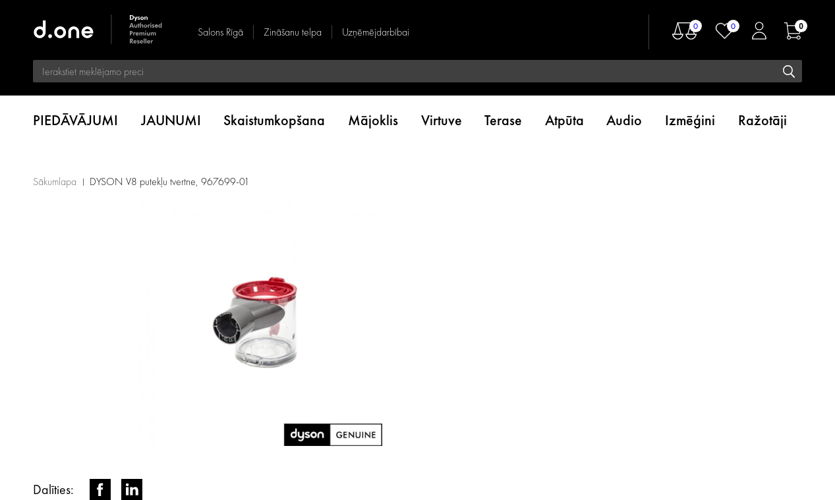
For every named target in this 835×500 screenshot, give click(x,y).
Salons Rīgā (220, 32)
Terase (503, 120)
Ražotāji (762, 120)
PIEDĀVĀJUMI (75, 120)
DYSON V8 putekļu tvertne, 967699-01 (170, 181)
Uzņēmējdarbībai (375, 32)
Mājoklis (373, 120)
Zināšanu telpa (293, 32)
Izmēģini (690, 120)
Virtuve (441, 120)
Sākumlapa (54, 181)
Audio (624, 120)
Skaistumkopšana (274, 120)
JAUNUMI (171, 120)
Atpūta (564, 120)
